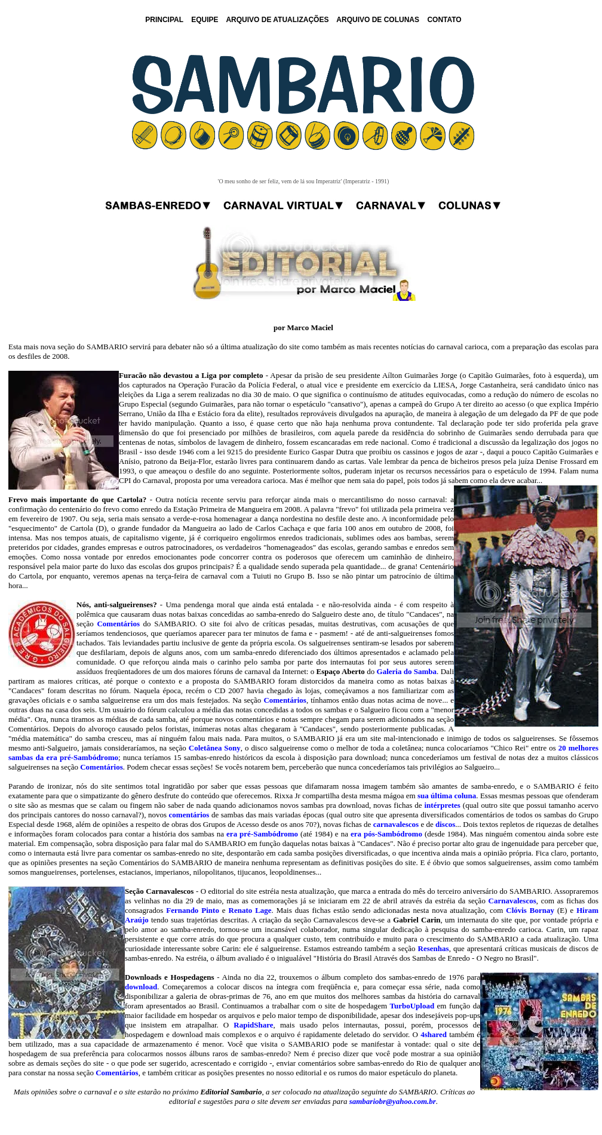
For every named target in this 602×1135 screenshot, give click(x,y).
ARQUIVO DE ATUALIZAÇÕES (277, 20)
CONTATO (444, 20)
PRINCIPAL (164, 20)
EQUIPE (204, 20)
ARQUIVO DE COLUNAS (377, 20)
